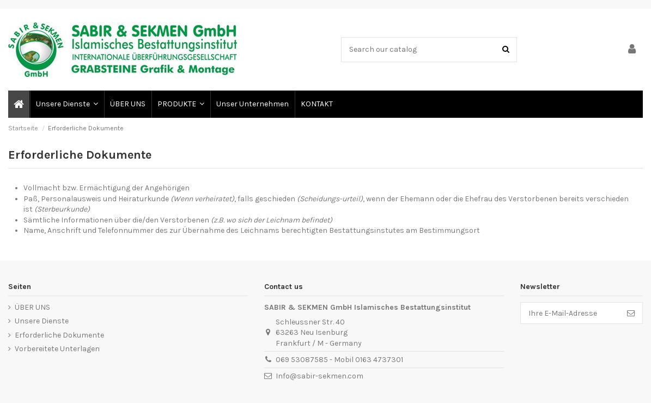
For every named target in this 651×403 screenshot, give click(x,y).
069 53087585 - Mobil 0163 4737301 (339, 359)
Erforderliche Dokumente (59, 335)
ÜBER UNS (32, 307)
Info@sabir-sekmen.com (319, 376)
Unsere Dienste (42, 321)
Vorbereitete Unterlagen (57, 348)
